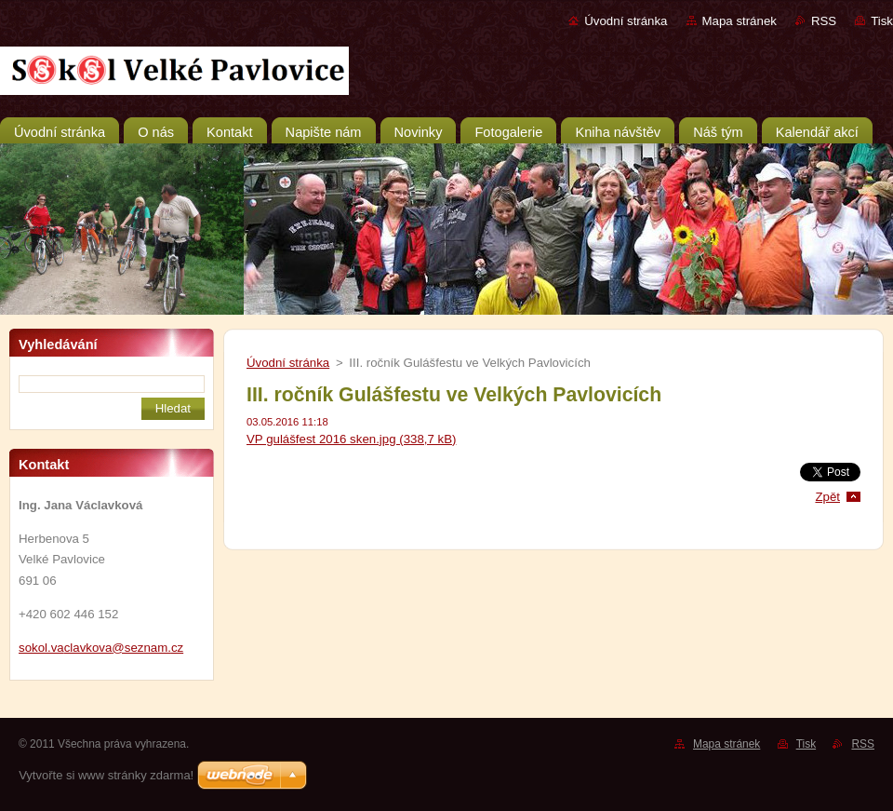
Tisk (882, 21)
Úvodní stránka (625, 21)
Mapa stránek (739, 21)
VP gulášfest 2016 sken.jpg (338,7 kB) (351, 439)
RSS (823, 21)
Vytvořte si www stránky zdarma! (106, 775)
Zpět (827, 497)
